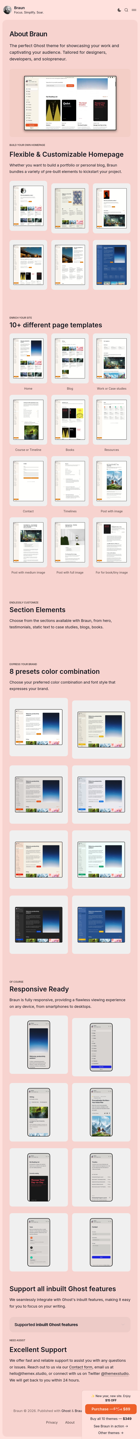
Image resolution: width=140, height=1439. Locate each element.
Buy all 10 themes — (111, 1419)
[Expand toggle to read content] (122, 1324)
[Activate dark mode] (119, 9)
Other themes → (111, 1433)
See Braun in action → (111, 1426)
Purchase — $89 (111, 1409)
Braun (19, 8)
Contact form (80, 1367)
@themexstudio (115, 1373)
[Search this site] (126, 10)
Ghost (66, 1411)
